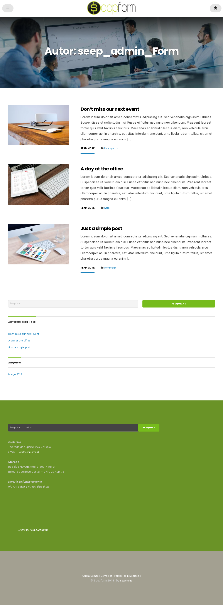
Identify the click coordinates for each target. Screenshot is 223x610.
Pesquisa (150, 432)
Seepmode (126, 585)
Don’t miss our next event (114, 109)
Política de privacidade (129, 580)
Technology (113, 269)
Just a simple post (105, 230)
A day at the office (105, 169)
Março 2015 (16, 377)
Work (109, 208)
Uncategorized (114, 148)
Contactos (105, 580)
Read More (88, 148)
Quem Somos (87, 580)
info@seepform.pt (30, 456)
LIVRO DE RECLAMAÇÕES (35, 534)
